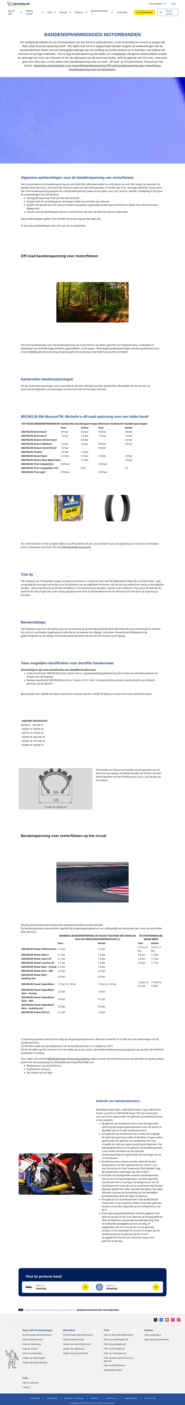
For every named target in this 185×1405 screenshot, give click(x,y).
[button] (57, 1287)
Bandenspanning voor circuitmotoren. (92, 69)
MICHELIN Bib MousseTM (77, 547)
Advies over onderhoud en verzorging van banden (49, 1310)
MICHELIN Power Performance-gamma (68, 1058)
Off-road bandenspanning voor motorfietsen (133, 65)
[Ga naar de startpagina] (18, 3)
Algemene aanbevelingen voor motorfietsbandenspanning (70, 65)
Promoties (122, 12)
